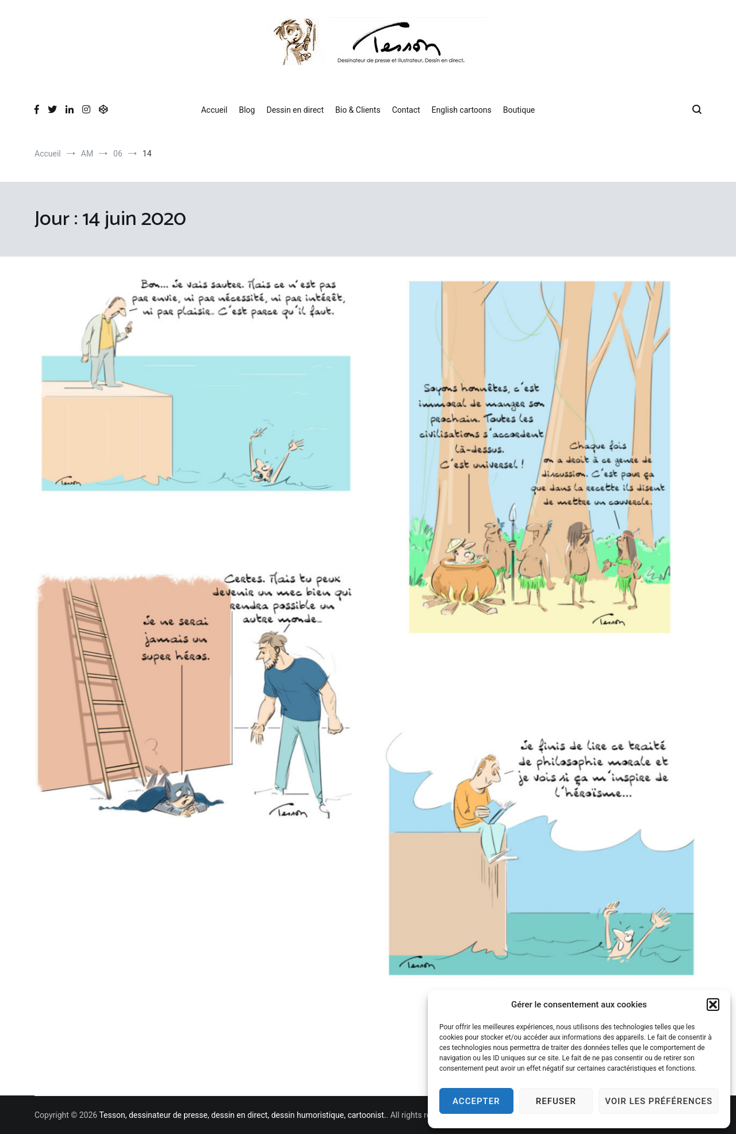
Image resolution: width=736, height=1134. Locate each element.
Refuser (556, 1101)
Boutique (519, 109)
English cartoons (462, 109)
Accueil (214, 109)
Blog (247, 109)
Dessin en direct (295, 109)
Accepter (476, 1101)
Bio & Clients (358, 109)
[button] (713, 1004)
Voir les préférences (658, 1101)
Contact (406, 109)
